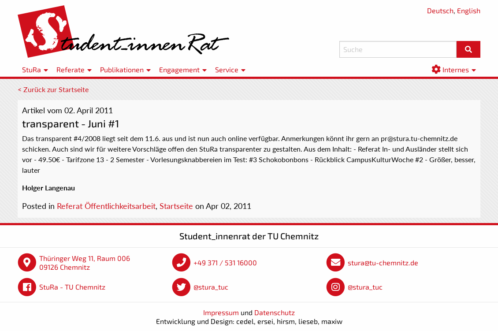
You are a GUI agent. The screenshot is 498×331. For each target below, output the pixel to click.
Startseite (176, 206)
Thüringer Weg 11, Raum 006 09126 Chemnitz (84, 262)
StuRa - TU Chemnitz (72, 287)
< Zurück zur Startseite (53, 89)
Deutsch (440, 10)
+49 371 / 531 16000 (225, 262)
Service (226, 69)
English (468, 10)
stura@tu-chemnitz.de (383, 262)
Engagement (179, 69)
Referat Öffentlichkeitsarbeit (106, 206)
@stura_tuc (210, 287)
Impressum (221, 312)
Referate (70, 69)
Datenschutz (274, 312)
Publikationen (122, 69)
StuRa (31, 69)
